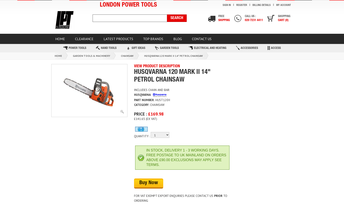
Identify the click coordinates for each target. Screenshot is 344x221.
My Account (283, 5)
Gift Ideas (135, 49)
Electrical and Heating (207, 49)
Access (274, 49)
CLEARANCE (87, 39)
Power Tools (74, 49)
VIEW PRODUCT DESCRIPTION (157, 68)
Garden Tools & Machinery (91, 57)
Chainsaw (127, 57)
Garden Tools (167, 49)
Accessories (247, 49)
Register (241, 5)
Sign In (226, 5)
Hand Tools (106, 49)
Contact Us (213, 39)
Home (58, 57)
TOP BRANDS (160, 39)
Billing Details (261, 5)
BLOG (187, 39)
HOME (61, 39)
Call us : (253, 18)
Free (222, 18)
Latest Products (123, 39)
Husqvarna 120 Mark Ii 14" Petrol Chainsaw (173, 57)
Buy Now (148, 184)
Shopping (283, 18)
